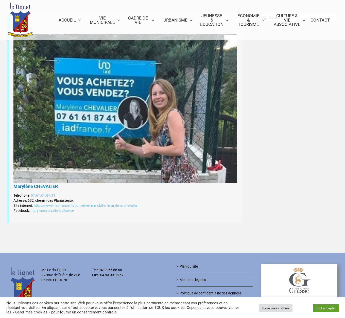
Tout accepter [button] (326, 308)
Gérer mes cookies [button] (275, 308)
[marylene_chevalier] (125, 108)
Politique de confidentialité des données (211, 293)
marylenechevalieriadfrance (52, 211)
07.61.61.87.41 (43, 195)
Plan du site (189, 266)
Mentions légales (193, 280)
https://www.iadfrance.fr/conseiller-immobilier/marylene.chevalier (85, 205)
